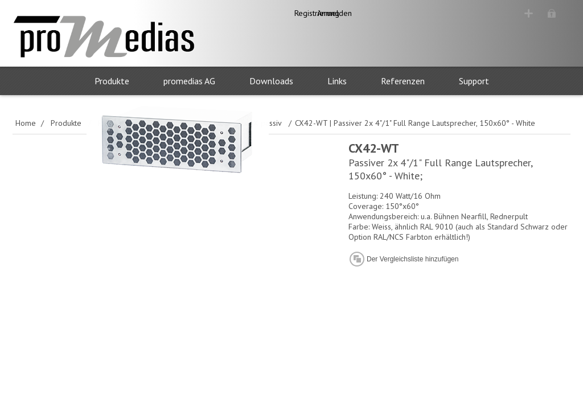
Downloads (271, 81)
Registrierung (479, 13)
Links (337, 81)
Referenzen (403, 81)
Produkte (112, 81)
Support (474, 81)
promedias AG (189, 81)
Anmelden (542, 13)
